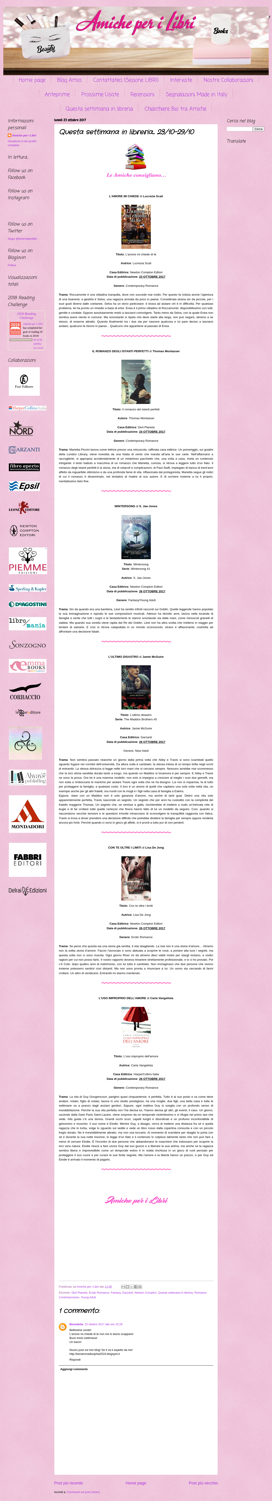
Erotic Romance (99, 1292)
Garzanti (127, 1292)
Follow (12, 265)
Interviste (181, 80)
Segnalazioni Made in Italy (196, 95)
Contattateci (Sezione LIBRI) (126, 80)
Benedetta (76, 1324)
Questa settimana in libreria (99, 109)
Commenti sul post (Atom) (83, 1492)
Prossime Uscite (100, 95)
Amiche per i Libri (24, 135)
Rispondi (74, 1359)
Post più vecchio (203, 1483)
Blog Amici (69, 80)
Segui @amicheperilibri (22, 238)
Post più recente (68, 1483)
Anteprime (57, 95)
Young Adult (88, 1297)
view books (38, 348)
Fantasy (116, 1292)
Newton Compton (146, 1292)
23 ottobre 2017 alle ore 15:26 (103, 1324)
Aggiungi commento (74, 1369)
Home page (32, 80)
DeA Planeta (79, 1292)
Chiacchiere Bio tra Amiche (175, 109)
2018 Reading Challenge (26, 315)
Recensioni (142, 95)
